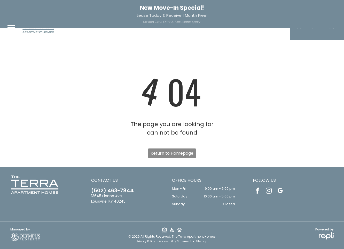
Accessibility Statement (175, 241)
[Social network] (164, 230)
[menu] (11, 27)
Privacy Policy (146, 241)
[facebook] (91, 7)
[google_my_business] (108, 7)
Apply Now (329, 7)
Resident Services (294, 7)
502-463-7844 (21, 7)
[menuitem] (98, 28)
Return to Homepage (172, 153)
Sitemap (201, 241)
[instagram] (100, 7)
